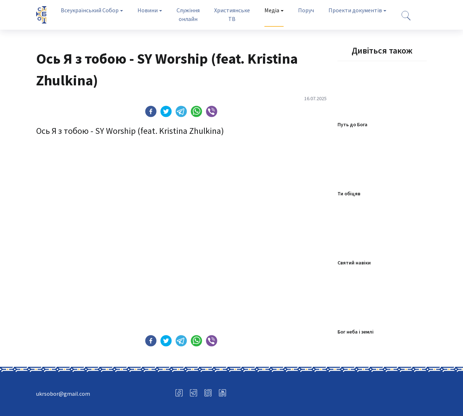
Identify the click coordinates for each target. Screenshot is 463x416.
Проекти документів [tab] (355, 10)
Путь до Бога (352, 124)
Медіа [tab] (271, 10)
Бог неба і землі (355, 331)
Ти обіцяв (348, 193)
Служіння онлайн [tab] (188, 14)
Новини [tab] (147, 10)
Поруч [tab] (306, 10)
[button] (151, 111)
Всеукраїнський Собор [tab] (90, 10)
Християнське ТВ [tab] (232, 14)
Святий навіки (354, 262)
